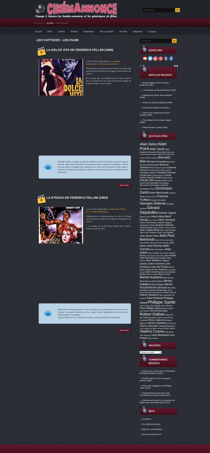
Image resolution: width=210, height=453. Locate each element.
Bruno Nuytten (161, 168)
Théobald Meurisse (166, 326)
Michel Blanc (157, 281)
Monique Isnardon (148, 290)
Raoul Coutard (167, 308)
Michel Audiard (150, 277)
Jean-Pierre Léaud (147, 243)
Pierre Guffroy (144, 306)
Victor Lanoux (169, 328)
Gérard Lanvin (145, 217)
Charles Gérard (165, 170)
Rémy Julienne (156, 320)
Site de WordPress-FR (151, 434)
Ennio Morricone (158, 192)
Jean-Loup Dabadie (165, 233)
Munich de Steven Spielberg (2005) (158, 102)
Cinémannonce (148, 400)
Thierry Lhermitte (149, 326)
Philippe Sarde (162, 302)
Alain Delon (148, 144)
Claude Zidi (146, 180)
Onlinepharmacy (149, 393)
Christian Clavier (148, 172)
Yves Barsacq (145, 335)
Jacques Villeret (170, 227)
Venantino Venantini (157, 328)
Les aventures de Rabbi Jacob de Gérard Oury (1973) (157, 401)
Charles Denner (154, 170)
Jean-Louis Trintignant (148, 233)
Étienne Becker (153, 338)
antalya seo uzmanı (150, 371)
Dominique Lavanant (159, 185)
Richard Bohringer (159, 311)
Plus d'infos (124, 185)
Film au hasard (106, 31)
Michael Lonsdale (152, 274)
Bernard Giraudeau (157, 161)
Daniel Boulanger (152, 183)
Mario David (151, 272)
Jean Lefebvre (154, 253)
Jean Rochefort (147, 258)
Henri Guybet (153, 220)
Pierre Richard (166, 306)
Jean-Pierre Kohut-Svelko (164, 240)
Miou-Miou (171, 288)
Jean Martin (164, 253)
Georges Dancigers (158, 200)
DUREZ (145, 378)
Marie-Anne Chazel (155, 269)
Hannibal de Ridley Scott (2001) (156, 108)
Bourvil (153, 167)
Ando (144, 386)
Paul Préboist (154, 298)
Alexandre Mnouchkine (157, 152)
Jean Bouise (154, 245)
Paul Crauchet (164, 295)
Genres (61, 31)
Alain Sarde (157, 149)
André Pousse (164, 154)
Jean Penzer (151, 256)
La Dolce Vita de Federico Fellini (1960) (79, 49)
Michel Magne (157, 284)
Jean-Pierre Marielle (162, 243)
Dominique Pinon (147, 189)
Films (49, 31)
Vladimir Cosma (152, 331)
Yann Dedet (168, 332)
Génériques (88, 31)
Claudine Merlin (161, 180)
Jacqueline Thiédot (147, 225)
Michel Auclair (164, 274)
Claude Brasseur (158, 175)
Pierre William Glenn (150, 308)
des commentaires (152, 429)
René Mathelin (145, 311)
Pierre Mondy (155, 306)
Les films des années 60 (108, 64)
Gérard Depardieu (150, 210)
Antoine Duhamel (152, 158)
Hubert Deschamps (148, 222)
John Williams (153, 260)
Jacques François (164, 225)
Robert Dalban (152, 314)
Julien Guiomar (156, 263)
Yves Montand (160, 334)
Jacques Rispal (146, 228)
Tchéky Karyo (171, 323)
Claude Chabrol (154, 177)
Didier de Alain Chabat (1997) (155, 127)
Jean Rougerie (161, 258)
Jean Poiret (160, 256)
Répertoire (137, 31)
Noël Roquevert (157, 292)
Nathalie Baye (161, 290)
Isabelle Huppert (164, 222)
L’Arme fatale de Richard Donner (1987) (159, 90)
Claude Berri (146, 175)
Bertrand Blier (153, 165)
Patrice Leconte (170, 292)
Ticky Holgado (144, 328)
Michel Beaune (145, 281)
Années (74, 31)
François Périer (150, 196)
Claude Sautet (168, 178)
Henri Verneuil (166, 219)
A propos (152, 31)
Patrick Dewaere (149, 295)
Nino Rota (148, 292)
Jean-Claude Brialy (150, 230)
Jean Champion (157, 249)
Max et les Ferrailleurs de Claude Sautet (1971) (155, 394)
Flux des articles (151, 424)
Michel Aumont (168, 278)
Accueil (50, 23)
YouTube (123, 31)
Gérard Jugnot (167, 212)
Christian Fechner (166, 172)
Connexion (146, 419)
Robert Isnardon (150, 318)
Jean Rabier (170, 255)
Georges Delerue (153, 203)
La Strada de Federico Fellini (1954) (77, 197)
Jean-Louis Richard (167, 230)
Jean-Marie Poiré (149, 235)
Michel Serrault (157, 287)
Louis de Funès (159, 266)
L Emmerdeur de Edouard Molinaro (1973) (157, 372)
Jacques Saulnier (158, 227)
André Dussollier (151, 154)
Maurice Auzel (163, 272)
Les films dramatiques (99, 212)
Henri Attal (158, 216)
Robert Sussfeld (162, 318)
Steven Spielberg (157, 323)
